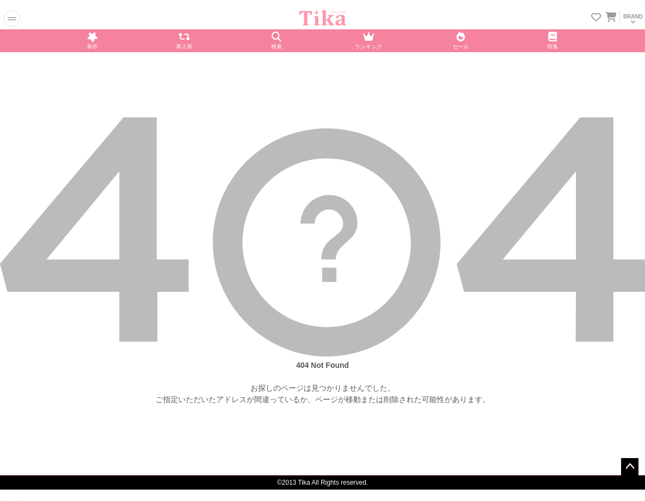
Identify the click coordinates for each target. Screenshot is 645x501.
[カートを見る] (610, 15)
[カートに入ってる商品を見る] (610, 18)
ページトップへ (629, 466)
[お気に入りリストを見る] (596, 18)
